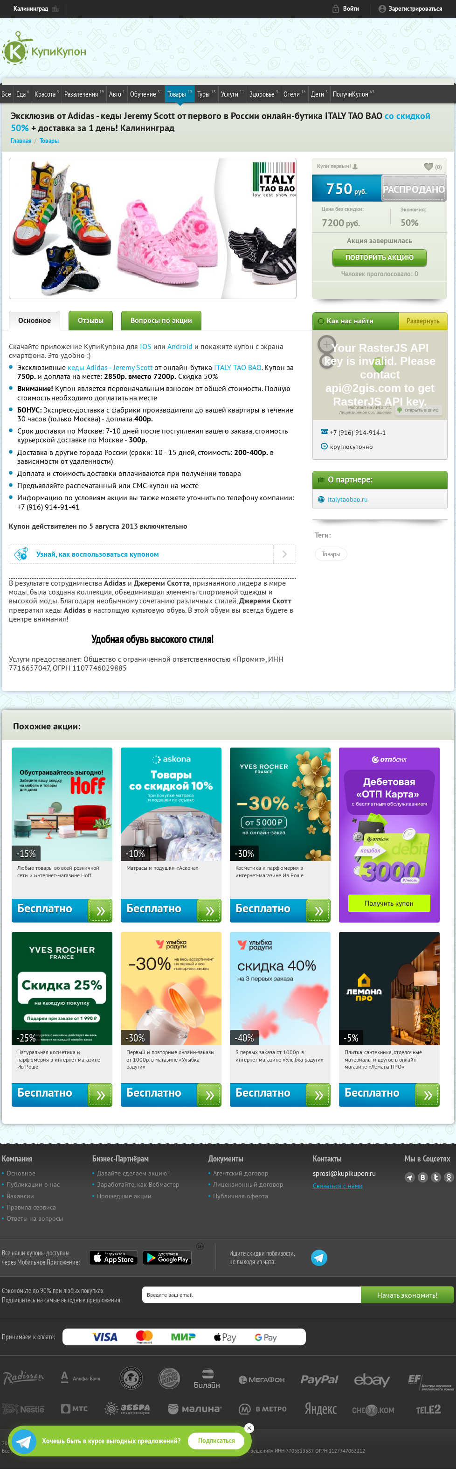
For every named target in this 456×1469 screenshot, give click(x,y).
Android (180, 346)
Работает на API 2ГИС (370, 407)
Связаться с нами (338, 1186)
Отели (294, 93)
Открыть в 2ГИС (422, 410)
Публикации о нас (33, 1184)
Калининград (31, 9)
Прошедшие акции (124, 1196)
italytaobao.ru (348, 499)
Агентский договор (241, 1173)
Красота (47, 93)
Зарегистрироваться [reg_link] (415, 9)
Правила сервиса (31, 1207)
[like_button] (429, 167)
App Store (113, 1257)
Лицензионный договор (248, 1184)
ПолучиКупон (353, 93)
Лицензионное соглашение (365, 412)
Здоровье (263, 93)
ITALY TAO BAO (238, 367)
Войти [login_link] (351, 9)
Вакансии (20, 1196)
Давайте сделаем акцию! (133, 1173)
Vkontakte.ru (423, 1177)
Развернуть (423, 321)
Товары (179, 93)
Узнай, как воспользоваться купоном (97, 554)
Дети (319, 93)
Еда (22, 93)
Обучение (146, 93)
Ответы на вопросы (35, 1218)
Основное (34, 320)
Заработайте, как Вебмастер (138, 1184)
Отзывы (91, 320)
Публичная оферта (240, 1196)
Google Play (167, 1257)
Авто (117, 93)
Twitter (436, 1177)
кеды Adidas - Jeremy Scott (110, 367)
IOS (146, 346)
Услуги (232, 93)
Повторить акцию (379, 257)
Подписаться (216, 1440)
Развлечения (84, 93)
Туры (206, 93)
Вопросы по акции (161, 320)
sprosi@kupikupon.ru (344, 1173)
